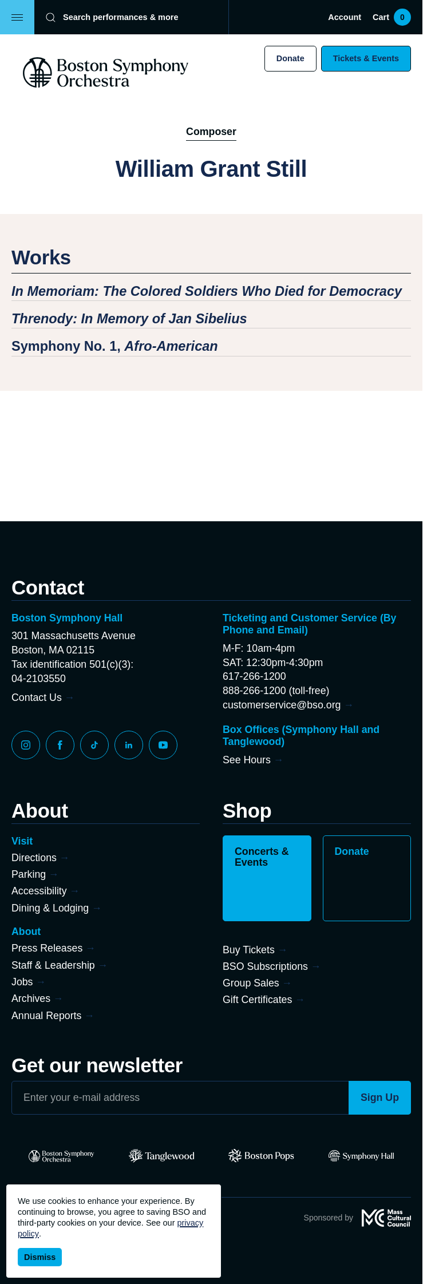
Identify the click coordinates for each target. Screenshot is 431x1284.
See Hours (247, 760)
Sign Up (380, 1097)
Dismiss (40, 1257)
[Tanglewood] (162, 1156)
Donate (290, 58)
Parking (28, 874)
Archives (30, 998)
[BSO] (61, 1156)
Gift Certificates (257, 999)
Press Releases (46, 948)
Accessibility (39, 891)
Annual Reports (46, 1015)
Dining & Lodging (50, 908)
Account (344, 17)
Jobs (22, 982)
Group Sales (251, 983)
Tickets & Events (366, 58)
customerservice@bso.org (282, 705)
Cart (392, 17)
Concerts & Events (262, 857)
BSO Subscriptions (265, 966)
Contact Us (36, 697)
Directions (34, 857)
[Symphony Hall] (361, 1156)
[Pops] (261, 1156)
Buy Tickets (249, 950)
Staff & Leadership (53, 965)
